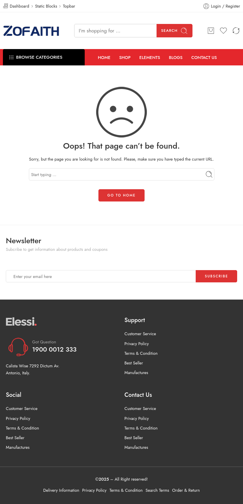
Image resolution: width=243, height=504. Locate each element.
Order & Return (186, 490)
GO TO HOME (121, 195)
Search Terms (157, 490)
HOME (104, 57)
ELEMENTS (149, 57)
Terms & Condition (141, 353)
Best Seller (133, 363)
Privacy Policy (136, 343)
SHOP (125, 57)
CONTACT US (204, 57)
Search (174, 30)
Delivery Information (61, 490)
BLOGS (176, 57)
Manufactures (136, 372)
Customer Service (140, 334)
